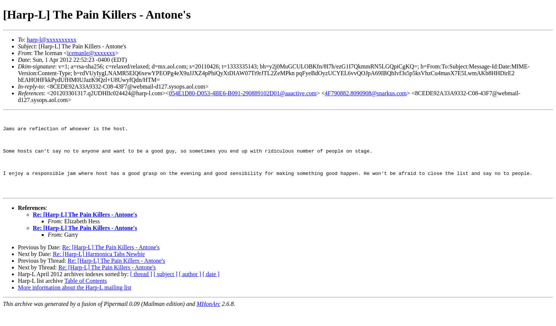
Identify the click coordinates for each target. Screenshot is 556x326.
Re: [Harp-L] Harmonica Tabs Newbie (99, 269)
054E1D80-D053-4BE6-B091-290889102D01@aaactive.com (243, 93)
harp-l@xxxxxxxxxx (51, 39)
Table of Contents (86, 296)
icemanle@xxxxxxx (91, 53)
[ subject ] (166, 290)
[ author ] (190, 290)
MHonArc (208, 319)
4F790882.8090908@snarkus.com (366, 93)
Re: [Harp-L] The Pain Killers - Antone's (85, 230)
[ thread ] (141, 290)
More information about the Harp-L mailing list (74, 303)
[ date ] (210, 290)
